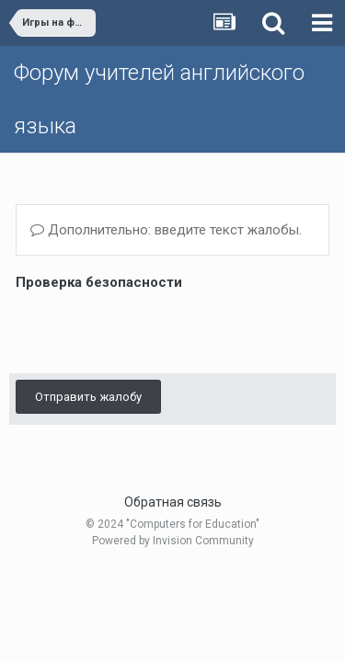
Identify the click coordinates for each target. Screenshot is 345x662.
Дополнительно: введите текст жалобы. (166, 230)
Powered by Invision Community (173, 540)
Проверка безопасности (99, 282)
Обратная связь (173, 502)
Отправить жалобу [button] (88, 397)
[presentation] (155, 331)
